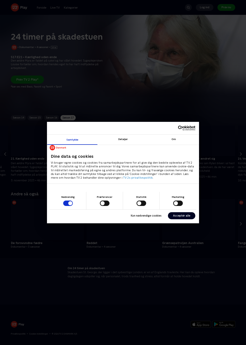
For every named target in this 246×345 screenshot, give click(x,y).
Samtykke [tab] (72, 139)
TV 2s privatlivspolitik (138, 177)
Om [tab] (173, 139)
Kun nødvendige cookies (146, 215)
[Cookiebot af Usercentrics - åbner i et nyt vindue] (180, 128)
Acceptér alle (181, 215)
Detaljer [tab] (123, 139)
